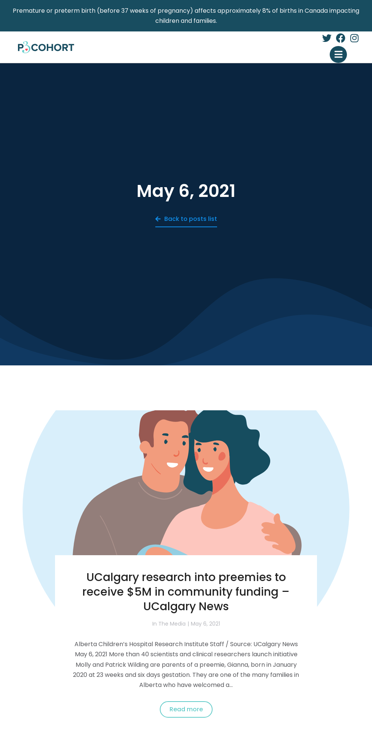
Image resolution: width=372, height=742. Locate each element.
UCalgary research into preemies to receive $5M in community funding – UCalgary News (186, 591)
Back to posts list (186, 219)
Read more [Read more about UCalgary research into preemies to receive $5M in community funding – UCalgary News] (186, 709)
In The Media (169, 623)
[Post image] (186, 509)
